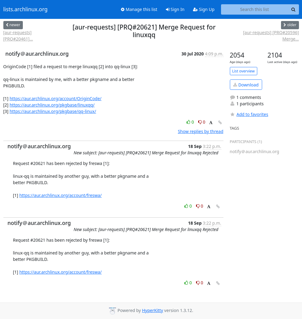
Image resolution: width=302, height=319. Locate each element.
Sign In (175, 9)
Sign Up (204, 9)
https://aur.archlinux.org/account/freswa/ (60, 195)
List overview (243, 71)
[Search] (293, 9)
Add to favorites (249, 114)
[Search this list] (254, 9)
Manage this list (139, 9)
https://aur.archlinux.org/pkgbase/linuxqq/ (51, 105)
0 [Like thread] (191, 122)
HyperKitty (152, 310)
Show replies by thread (200, 131)
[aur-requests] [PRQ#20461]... (18, 36)
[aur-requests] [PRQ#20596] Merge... (271, 36)
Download (245, 85)
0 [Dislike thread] (201, 122)
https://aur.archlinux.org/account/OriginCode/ (55, 98)
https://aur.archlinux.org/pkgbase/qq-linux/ (52, 111)
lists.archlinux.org (25, 9)
